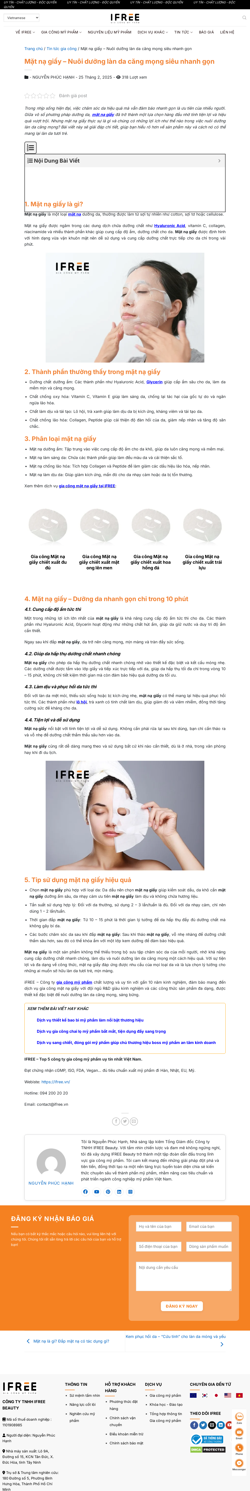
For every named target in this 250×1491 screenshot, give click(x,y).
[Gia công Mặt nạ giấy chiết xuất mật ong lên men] (99, 490)
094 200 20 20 (33, 1467)
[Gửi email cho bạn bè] (134, 1089)
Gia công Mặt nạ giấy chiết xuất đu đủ (48, 530)
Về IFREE (25, 32)
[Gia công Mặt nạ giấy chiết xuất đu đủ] (47, 490)
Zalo (239, 1418)
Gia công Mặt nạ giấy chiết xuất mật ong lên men (99, 530)
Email (239, 1434)
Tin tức (183, 32)
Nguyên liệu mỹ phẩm (109, 32)
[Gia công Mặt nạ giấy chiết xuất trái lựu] (202, 490)
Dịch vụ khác (153, 32)
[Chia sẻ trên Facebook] (116, 1089)
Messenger (239, 1465)
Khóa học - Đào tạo (166, 1372)
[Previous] (26, 554)
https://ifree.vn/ (56, 1049)
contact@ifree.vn (32, 1477)
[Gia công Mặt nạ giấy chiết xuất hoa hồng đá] (150, 490)
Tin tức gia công (62, 48)
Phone (239, 1449)
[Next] (40, 554)
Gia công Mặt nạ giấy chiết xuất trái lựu (202, 530)
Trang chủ (33, 48)
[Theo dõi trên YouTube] (230, 1393)
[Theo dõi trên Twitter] (203, 1393)
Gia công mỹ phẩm (61, 32)
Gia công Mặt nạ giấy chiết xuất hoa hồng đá (151, 530)
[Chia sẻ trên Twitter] (125, 1089)
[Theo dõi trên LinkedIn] (221, 1393)
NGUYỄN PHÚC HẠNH (51, 1150)
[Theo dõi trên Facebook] (194, 1393)
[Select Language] (21, 18)
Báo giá (206, 32)
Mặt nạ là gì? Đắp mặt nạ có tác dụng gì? (66, 1308)
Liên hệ (227, 32)
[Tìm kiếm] (244, 17)
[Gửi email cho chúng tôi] (212, 1393)
